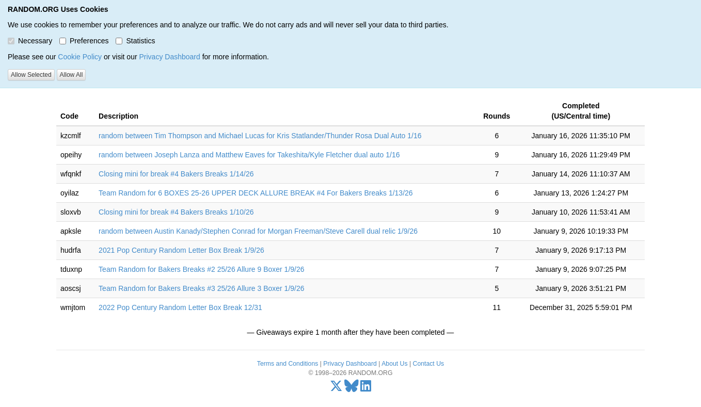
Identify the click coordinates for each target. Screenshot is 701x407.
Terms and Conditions (287, 363)
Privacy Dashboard (169, 57)
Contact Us (428, 363)
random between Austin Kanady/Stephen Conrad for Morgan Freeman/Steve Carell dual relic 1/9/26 (258, 231)
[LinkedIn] (365, 388)
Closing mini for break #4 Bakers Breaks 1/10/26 (176, 212)
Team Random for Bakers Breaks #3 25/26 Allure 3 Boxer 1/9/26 (201, 288)
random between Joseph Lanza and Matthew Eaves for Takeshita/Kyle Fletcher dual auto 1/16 (249, 155)
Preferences (83, 41)
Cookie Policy (80, 57)
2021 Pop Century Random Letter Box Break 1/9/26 (181, 250)
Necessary (30, 41)
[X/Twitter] (336, 388)
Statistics (135, 41)
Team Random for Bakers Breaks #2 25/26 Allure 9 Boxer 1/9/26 (201, 269)
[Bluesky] (351, 388)
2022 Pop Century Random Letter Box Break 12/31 (180, 307)
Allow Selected (31, 74)
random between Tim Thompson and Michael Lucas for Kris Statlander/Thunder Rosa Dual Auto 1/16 (260, 136)
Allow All (71, 74)
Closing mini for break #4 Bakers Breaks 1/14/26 (176, 174)
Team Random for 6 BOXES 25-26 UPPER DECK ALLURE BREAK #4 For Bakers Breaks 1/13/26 (256, 193)
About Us (394, 363)
